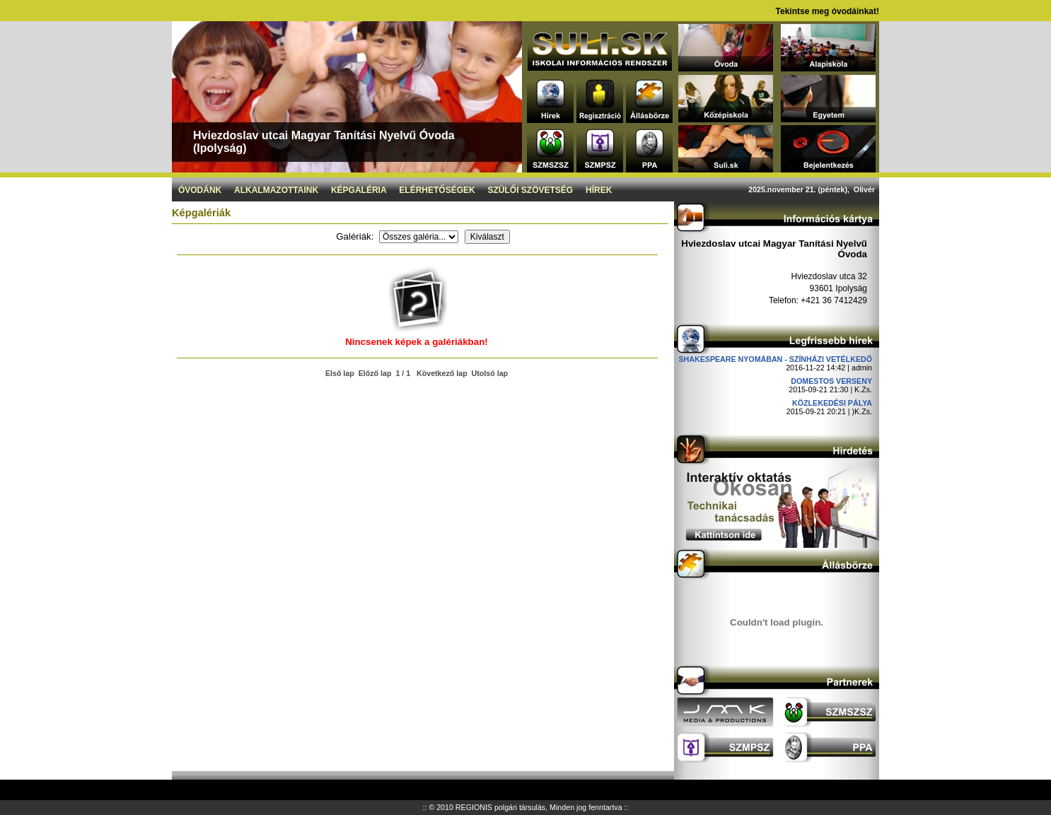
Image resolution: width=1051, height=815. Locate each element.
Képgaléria (359, 190)
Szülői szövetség (531, 190)
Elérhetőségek (437, 190)
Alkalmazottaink (276, 190)
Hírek (599, 190)
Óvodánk (199, 190)
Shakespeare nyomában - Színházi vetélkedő (775, 359)
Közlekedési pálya (832, 403)
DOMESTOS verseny (831, 381)
